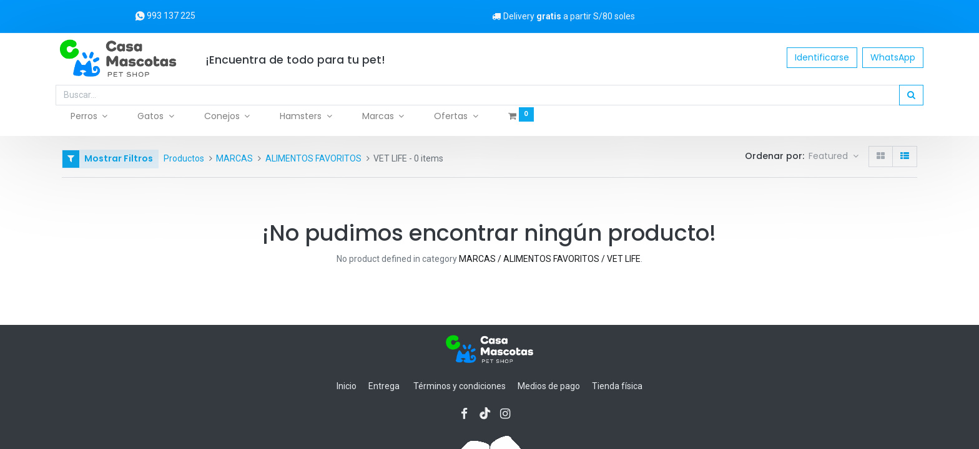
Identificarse (816, 57)
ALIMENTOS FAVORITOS (313, 158)
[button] (833, 157)
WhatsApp (886, 57)
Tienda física (617, 386)
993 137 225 (165, 16)
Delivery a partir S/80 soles (562, 16)
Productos (184, 158)
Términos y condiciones (459, 386)
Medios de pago (549, 386)
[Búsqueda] (905, 95)
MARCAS (234, 158)
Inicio (347, 386)
